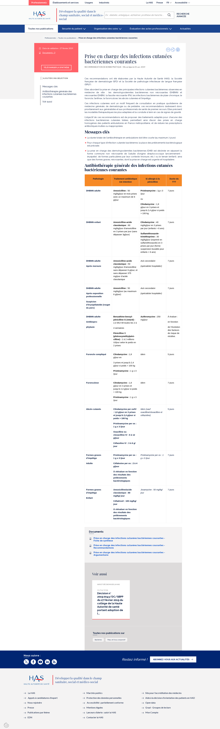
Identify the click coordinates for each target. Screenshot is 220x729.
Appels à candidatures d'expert (42, 697)
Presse (159, 3)
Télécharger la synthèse (56, 68)
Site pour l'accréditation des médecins (163, 693)
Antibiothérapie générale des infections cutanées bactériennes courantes (59, 94)
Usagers (89, 3)
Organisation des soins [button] (106, 28)
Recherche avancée (183, 15)
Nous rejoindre (34, 702)
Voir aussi (47, 101)
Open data (150, 702)
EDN (29, 717)
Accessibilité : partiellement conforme (105, 702)
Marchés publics (94, 693)
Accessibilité (181, 3)
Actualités (185, 28)
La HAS (149, 3)
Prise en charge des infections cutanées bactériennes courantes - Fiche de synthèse (129, 539)
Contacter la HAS (94, 717)
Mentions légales (94, 707)
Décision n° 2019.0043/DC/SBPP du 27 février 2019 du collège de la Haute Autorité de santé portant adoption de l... (110, 603)
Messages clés (50, 86)
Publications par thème (38, 712)
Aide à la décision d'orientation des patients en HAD (170, 697)
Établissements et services (66, 3)
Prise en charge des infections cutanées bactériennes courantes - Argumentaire (129, 553)
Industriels (104, 3)
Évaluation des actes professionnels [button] (149, 28)
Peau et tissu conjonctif (116, 640)
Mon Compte (151, 712)
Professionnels (40, 3)
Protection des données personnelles (104, 697)
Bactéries (98, 640)
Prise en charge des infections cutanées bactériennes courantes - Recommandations (129, 546)
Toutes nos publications (43, 29)
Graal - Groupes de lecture (158, 707)
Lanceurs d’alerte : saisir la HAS (101, 712)
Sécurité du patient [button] (72, 28)
